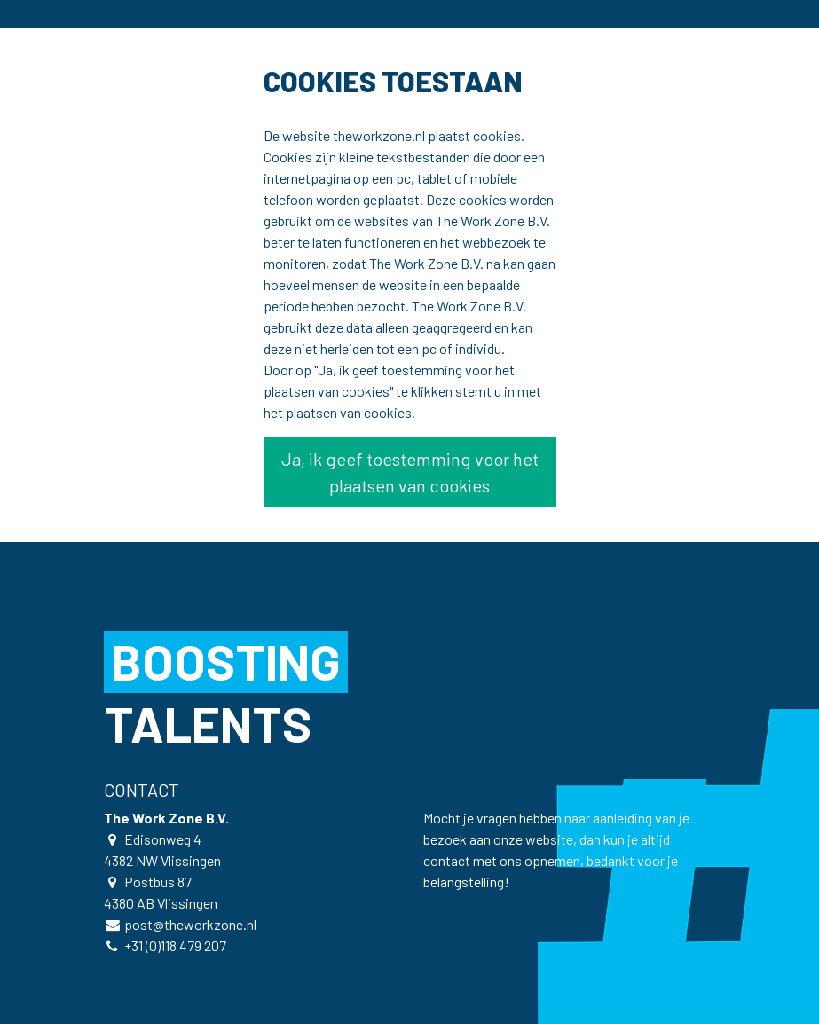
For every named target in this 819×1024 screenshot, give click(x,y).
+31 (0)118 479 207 (175, 945)
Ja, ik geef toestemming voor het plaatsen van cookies (410, 472)
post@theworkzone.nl (190, 924)
